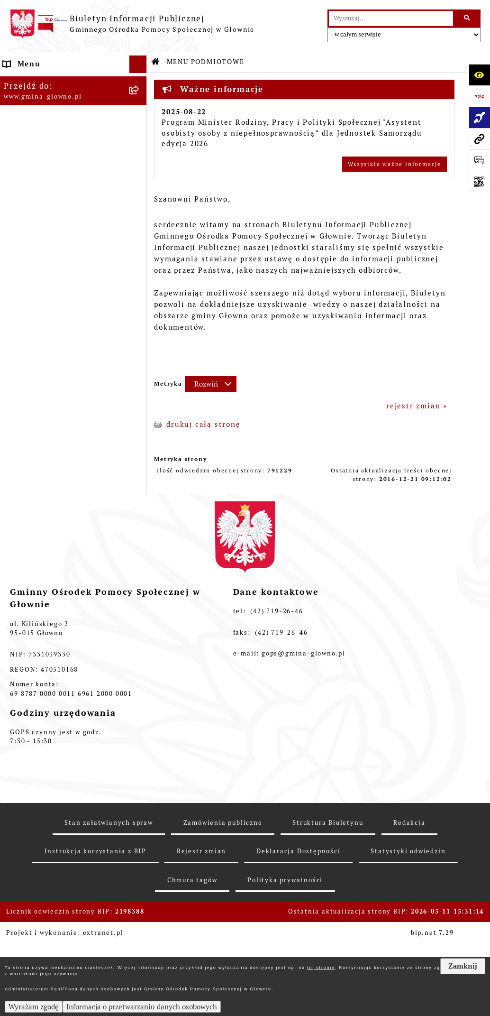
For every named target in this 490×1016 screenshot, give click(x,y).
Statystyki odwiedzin (408, 954)
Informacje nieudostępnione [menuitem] (60, 520)
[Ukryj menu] (138, 64)
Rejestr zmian (201, 954)
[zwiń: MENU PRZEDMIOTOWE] (140, 201)
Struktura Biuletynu (327, 926)
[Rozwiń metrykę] (210, 384)
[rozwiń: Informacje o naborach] (140, 297)
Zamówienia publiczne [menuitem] (49, 537)
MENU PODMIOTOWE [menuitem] (46, 81)
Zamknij (462, 966)
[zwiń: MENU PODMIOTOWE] (140, 82)
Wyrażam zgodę (34, 1006)
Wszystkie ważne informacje (394, 164)
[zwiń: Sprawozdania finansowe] (140, 473)
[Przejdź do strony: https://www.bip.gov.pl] (479, 96)
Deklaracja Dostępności (298, 954)
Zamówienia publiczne (223, 926)
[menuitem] (73, 106)
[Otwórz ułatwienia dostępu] (479, 74)
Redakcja (409, 926)
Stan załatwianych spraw (108, 926)
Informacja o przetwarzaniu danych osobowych (141, 1006)
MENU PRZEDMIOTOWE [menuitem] (51, 200)
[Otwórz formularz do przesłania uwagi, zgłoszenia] (479, 160)
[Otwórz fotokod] (479, 181)
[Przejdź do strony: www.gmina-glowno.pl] (479, 138)
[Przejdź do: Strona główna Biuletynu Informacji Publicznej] (156, 61)
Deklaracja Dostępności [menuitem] (51, 555)
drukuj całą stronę (203, 424)
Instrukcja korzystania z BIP (95, 954)
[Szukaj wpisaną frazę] (467, 18)
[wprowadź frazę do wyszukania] (390, 18)
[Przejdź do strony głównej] (131, 23)
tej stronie (321, 967)
